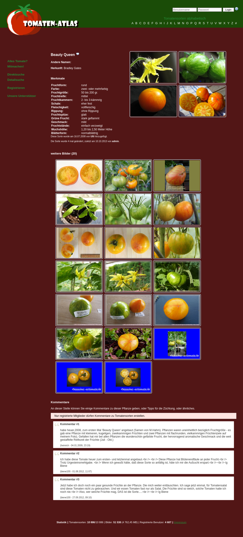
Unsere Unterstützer (21, 96)
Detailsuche (15, 80)
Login (228, 9)
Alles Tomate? (17, 61)
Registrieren (16, 88)
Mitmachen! (15, 66)
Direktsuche (15, 74)
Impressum (180, 522)
